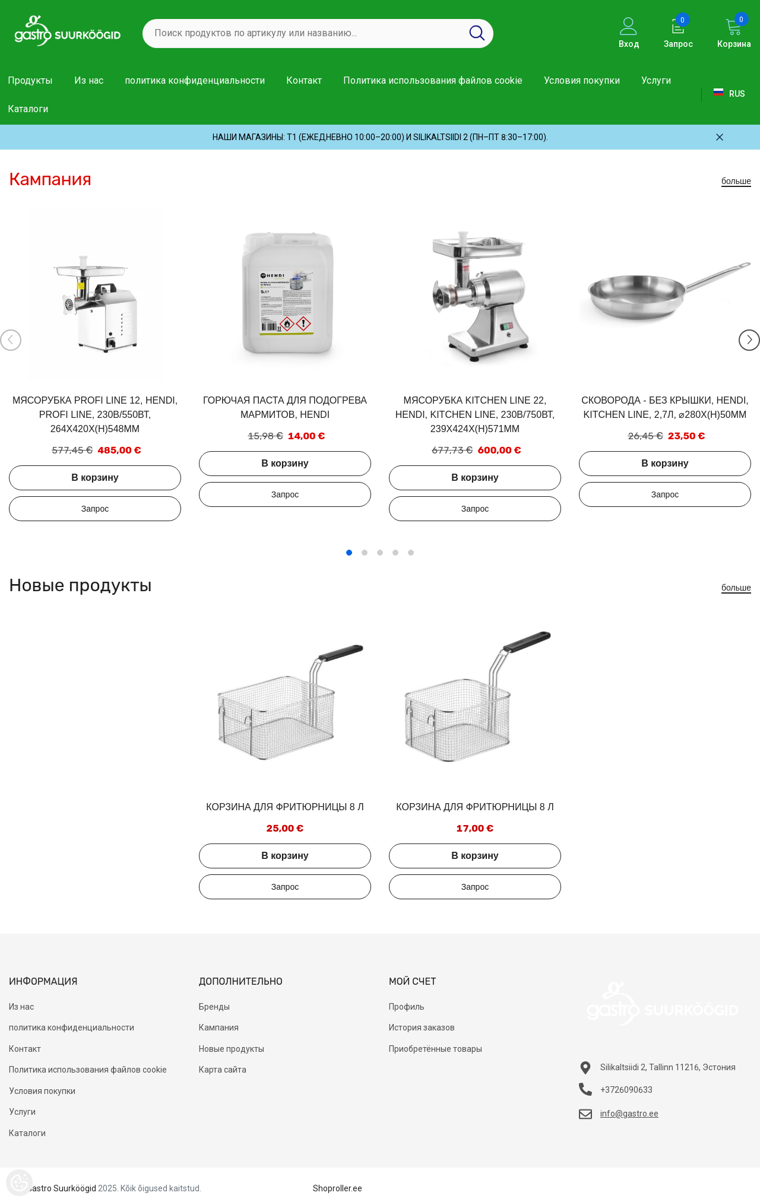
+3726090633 (626, 1090)
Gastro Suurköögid (61, 1188)
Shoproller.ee (337, 1188)
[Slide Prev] (10, 340)
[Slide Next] (749, 340)
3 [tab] (380, 553)
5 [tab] (411, 553)
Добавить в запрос (95, 508)
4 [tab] (395, 553)
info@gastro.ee (629, 1113)
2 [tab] (365, 553)
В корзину (94, 477)
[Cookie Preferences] (19, 1182)
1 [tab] (349, 553)
